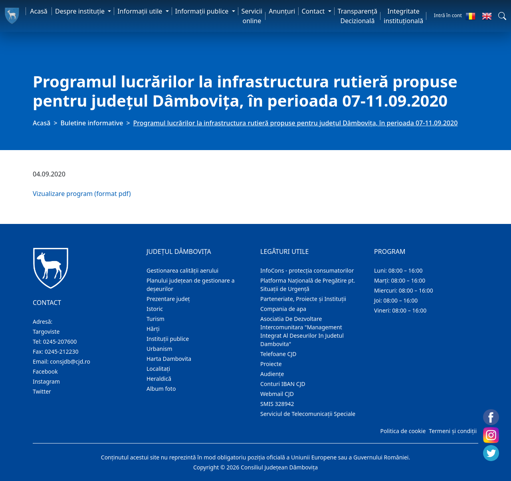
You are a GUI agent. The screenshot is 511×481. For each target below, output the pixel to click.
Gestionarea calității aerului (182, 270)
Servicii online (252, 16)
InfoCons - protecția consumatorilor (307, 270)
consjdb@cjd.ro (70, 361)
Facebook (45, 371)
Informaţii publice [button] (202, 11)
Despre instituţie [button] (80, 11)
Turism (155, 319)
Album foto (161, 388)
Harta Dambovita (169, 358)
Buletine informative (92, 123)
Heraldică (159, 378)
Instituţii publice (168, 338)
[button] (502, 16)
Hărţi (153, 329)
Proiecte (271, 364)
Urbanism (159, 348)
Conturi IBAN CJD (282, 384)
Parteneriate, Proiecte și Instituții (303, 299)
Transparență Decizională (358, 16)
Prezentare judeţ (168, 299)
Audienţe (272, 374)
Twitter (42, 391)
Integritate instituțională (403, 16)
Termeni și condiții (453, 431)
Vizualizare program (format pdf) (82, 193)
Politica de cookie (403, 431)
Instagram (46, 381)
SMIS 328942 (277, 404)
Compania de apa (283, 309)
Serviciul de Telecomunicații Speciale (307, 414)
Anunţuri (282, 11)
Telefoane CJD (278, 354)
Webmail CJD (277, 394)
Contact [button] (314, 11)
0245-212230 (62, 351)
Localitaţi (158, 368)
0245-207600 (60, 341)
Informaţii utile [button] (140, 11)
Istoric (155, 309)
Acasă (39, 11)
